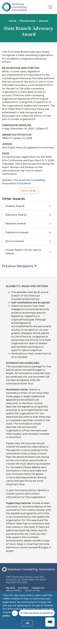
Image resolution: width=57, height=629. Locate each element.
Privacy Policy (14, 590)
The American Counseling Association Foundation (23, 181)
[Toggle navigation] (50, 7)
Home (12, 20)
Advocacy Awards (16, 214)
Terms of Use (32, 590)
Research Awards (15, 223)
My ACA (10, 587)
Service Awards (14, 241)
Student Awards (14, 206)
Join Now (22, 587)
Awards (43, 20)
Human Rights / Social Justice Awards (23, 251)
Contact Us (38, 587)
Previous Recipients (19, 266)
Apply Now (28, 190)
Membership (27, 20)
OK (27, 623)
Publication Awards (16, 232)
